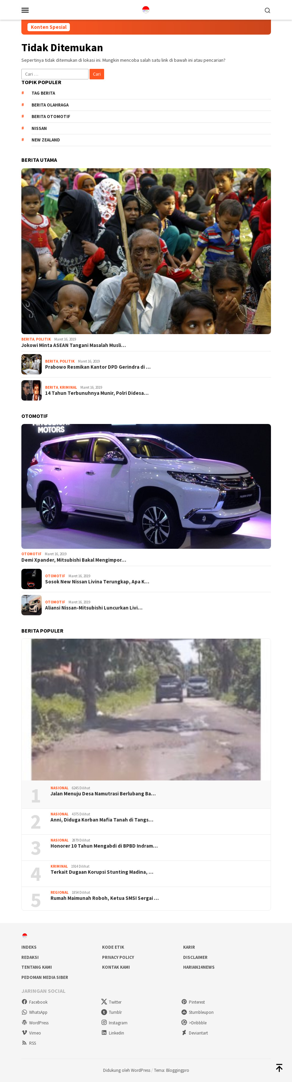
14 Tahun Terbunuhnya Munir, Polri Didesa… (97, 393)
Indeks (29, 947)
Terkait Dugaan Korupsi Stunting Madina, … (102, 872)
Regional (60, 892)
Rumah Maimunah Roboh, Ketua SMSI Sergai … (105, 898)
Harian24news (199, 967)
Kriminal (68, 387)
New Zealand (46, 140)
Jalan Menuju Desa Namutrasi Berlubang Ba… (103, 794)
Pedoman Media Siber (44, 977)
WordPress (34, 1023)
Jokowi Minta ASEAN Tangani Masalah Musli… (73, 345)
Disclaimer (195, 957)
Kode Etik (113, 947)
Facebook (34, 1002)
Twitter (111, 1002)
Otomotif (31, 554)
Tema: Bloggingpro (171, 1070)
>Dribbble (194, 1023)
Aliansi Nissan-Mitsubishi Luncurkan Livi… (93, 608)
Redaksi (30, 957)
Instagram (114, 1023)
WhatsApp (34, 1012)
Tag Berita (43, 93)
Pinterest (193, 1002)
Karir (189, 947)
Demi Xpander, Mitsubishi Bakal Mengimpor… (73, 560)
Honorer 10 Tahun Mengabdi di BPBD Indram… (104, 846)
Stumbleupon (197, 1012)
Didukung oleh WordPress (126, 1070)
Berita (27, 339)
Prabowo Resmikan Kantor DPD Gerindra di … (98, 367)
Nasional (60, 788)
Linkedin (112, 1033)
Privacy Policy (118, 957)
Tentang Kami (36, 967)
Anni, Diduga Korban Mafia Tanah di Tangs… (102, 820)
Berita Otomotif (51, 116)
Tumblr (111, 1012)
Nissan (39, 128)
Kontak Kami (116, 967)
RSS (28, 1043)
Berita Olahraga (50, 105)
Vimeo (31, 1033)
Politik (43, 339)
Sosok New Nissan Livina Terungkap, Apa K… (97, 582)
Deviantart (194, 1033)
